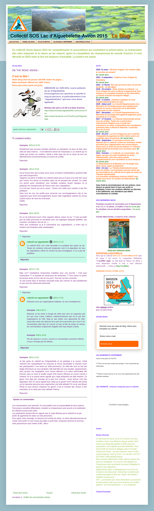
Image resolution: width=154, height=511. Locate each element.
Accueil (49, 493)
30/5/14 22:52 (34, 145)
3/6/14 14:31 (34, 357)
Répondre (24, 161)
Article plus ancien (78, 493)
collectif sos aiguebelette (38, 242)
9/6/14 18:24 (41, 335)
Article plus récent (20, 493)
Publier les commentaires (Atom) (37, 497)
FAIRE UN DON (28, 42)
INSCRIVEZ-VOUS (83, 42)
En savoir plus (102, 75)
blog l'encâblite (122, 266)
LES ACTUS (14, 42)
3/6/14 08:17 (41, 310)
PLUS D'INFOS (44, 42)
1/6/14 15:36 (34, 169)
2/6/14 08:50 (34, 213)
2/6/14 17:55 (58, 298)
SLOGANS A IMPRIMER (62, 42)
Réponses (26, 237)
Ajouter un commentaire (23, 399)
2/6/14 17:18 (58, 242)
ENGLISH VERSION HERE (119, 251)
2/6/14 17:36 (34, 269)
